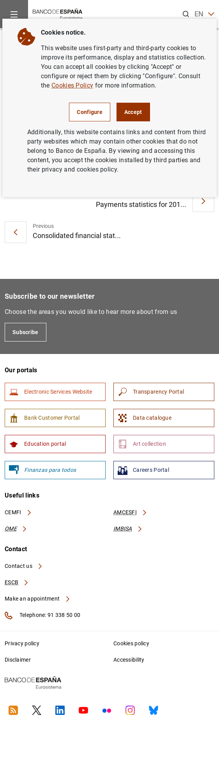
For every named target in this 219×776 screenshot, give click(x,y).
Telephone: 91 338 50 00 (42, 615)
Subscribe (25, 332)
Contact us (24, 566)
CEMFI (18, 512)
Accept (133, 112)
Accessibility (129, 660)
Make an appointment (38, 599)
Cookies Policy (72, 85)
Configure (89, 112)
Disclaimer (18, 660)
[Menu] (14, 14)
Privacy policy (22, 643)
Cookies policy (131, 643)
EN (204, 14)
